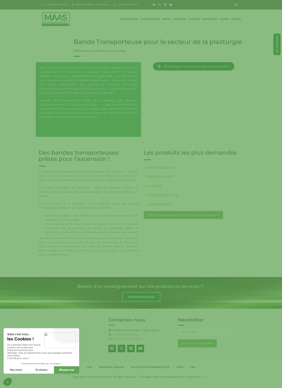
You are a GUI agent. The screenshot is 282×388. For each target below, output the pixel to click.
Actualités (193, 19)
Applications (179, 19)
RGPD (180, 367)
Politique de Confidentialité (150, 367)
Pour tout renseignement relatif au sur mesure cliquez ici (183, 214)
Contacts (236, 19)
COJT (206, 376)
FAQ (193, 367)
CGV (89, 367)
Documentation (209, 19)
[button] (236, 5)
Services (166, 19)
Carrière (224, 19)
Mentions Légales (111, 367)
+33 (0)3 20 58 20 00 (127, 4)
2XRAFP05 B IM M (159, 177)
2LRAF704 (153, 186)
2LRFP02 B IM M (158, 204)
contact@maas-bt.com (57, 4)
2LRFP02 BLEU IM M (161, 195)
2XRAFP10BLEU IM (159, 167)
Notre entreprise (129, 19)
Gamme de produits (150, 19)
